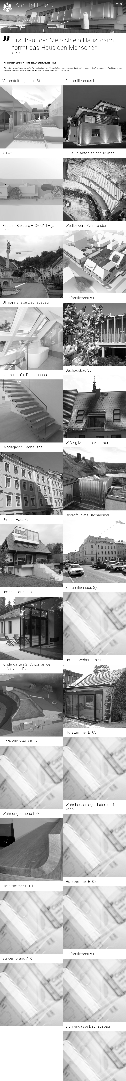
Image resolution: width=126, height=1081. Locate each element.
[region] (63, 16)
